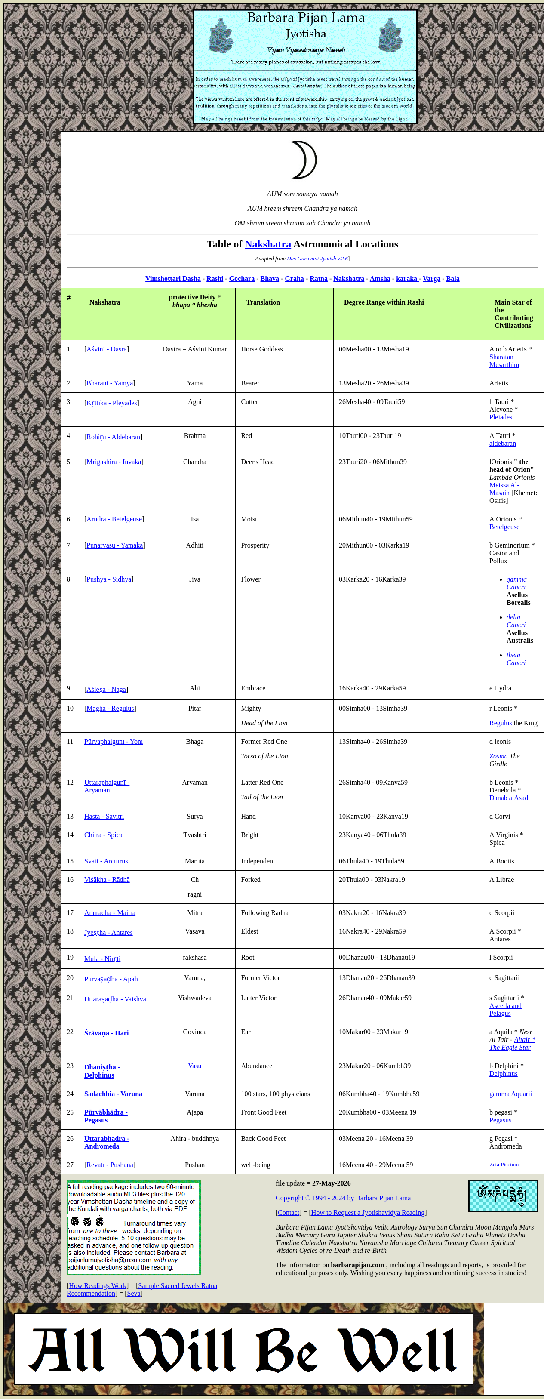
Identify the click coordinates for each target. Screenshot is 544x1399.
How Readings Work (97, 1285)
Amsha (380, 278)
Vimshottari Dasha (173, 278)
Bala (453, 278)
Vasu (194, 1065)
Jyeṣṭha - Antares (108, 932)
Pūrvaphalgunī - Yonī (113, 741)
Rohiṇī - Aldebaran (113, 437)
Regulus (500, 723)
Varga (431, 278)
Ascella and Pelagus (505, 1009)
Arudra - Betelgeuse (114, 519)
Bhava (270, 278)
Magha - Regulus (110, 708)
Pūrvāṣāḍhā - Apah (111, 979)
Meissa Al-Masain (504, 488)
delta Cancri (516, 621)
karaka (407, 278)
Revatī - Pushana (109, 1164)
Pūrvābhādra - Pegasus (106, 1116)
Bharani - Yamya (109, 383)
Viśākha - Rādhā (107, 879)
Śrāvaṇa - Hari (106, 1033)
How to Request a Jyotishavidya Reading (368, 1212)
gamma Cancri (517, 583)
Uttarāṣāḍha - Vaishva (115, 999)
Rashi (214, 278)
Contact (288, 1212)
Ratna (319, 278)
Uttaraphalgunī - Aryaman (106, 786)
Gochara (242, 278)
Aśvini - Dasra (106, 349)
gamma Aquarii (510, 1093)
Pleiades (500, 417)
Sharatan (501, 357)
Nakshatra (268, 244)
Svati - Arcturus (106, 861)
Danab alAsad (508, 797)
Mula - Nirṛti (102, 958)
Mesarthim (504, 364)
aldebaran (502, 443)
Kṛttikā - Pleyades (111, 403)
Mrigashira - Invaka (113, 461)
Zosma (498, 756)
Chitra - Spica (103, 834)
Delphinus (503, 1073)
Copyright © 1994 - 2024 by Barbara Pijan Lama (343, 1198)
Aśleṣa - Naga (106, 689)
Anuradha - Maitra (109, 912)
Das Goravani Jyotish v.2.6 (317, 258)
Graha (294, 278)
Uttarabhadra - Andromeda (106, 1142)
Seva (134, 1293)
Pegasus (500, 1120)
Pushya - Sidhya (108, 579)
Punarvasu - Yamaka (114, 545)
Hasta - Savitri (104, 816)
